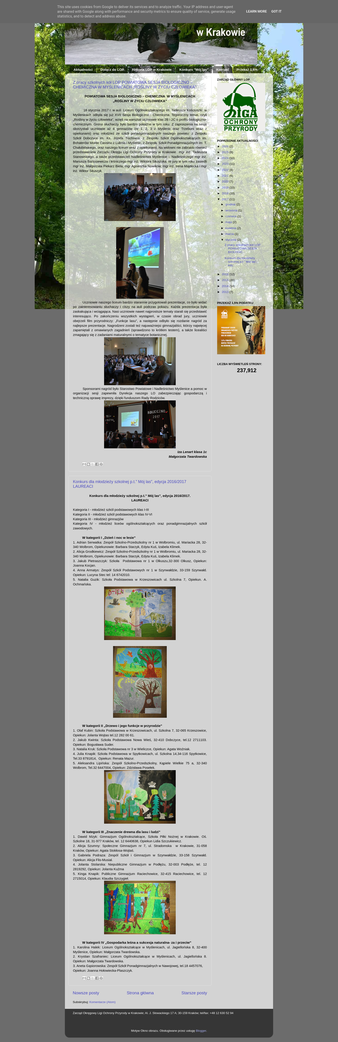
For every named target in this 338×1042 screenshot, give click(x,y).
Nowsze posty (86, 992)
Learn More (256, 11)
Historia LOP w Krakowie (151, 69)
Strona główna (140, 992)
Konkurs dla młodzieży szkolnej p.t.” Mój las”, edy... (241, 261)
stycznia (231, 239)
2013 (225, 292)
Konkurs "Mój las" (193, 69)
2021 (225, 175)
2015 (225, 280)
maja (229, 222)
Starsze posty (194, 992)
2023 (225, 163)
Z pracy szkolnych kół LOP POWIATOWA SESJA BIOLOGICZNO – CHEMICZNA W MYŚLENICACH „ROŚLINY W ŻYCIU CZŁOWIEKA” (134, 84)
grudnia (230, 204)
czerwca (231, 216)
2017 (225, 199)
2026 (225, 146)
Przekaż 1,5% (247, 69)
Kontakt (222, 69)
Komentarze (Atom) (102, 1002)
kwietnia (231, 228)
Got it (276, 11)
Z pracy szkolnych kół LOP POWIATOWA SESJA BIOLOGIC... (243, 248)
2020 (225, 181)
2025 (225, 152)
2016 (225, 274)
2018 (225, 193)
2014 (225, 286)
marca (230, 234)
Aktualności (83, 69)
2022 (225, 170)
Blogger (201, 1030)
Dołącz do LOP (112, 69)
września (231, 210)
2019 (225, 187)
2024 (225, 158)
